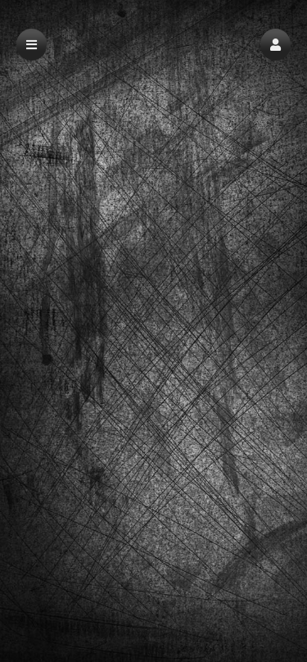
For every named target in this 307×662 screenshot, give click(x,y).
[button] (275, 45)
